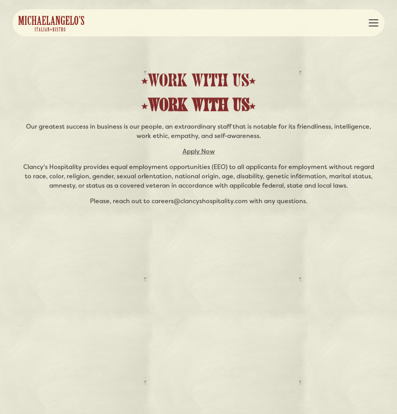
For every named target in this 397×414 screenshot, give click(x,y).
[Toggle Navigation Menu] (373, 23)
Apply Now (199, 151)
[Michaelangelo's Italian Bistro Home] (51, 22)
